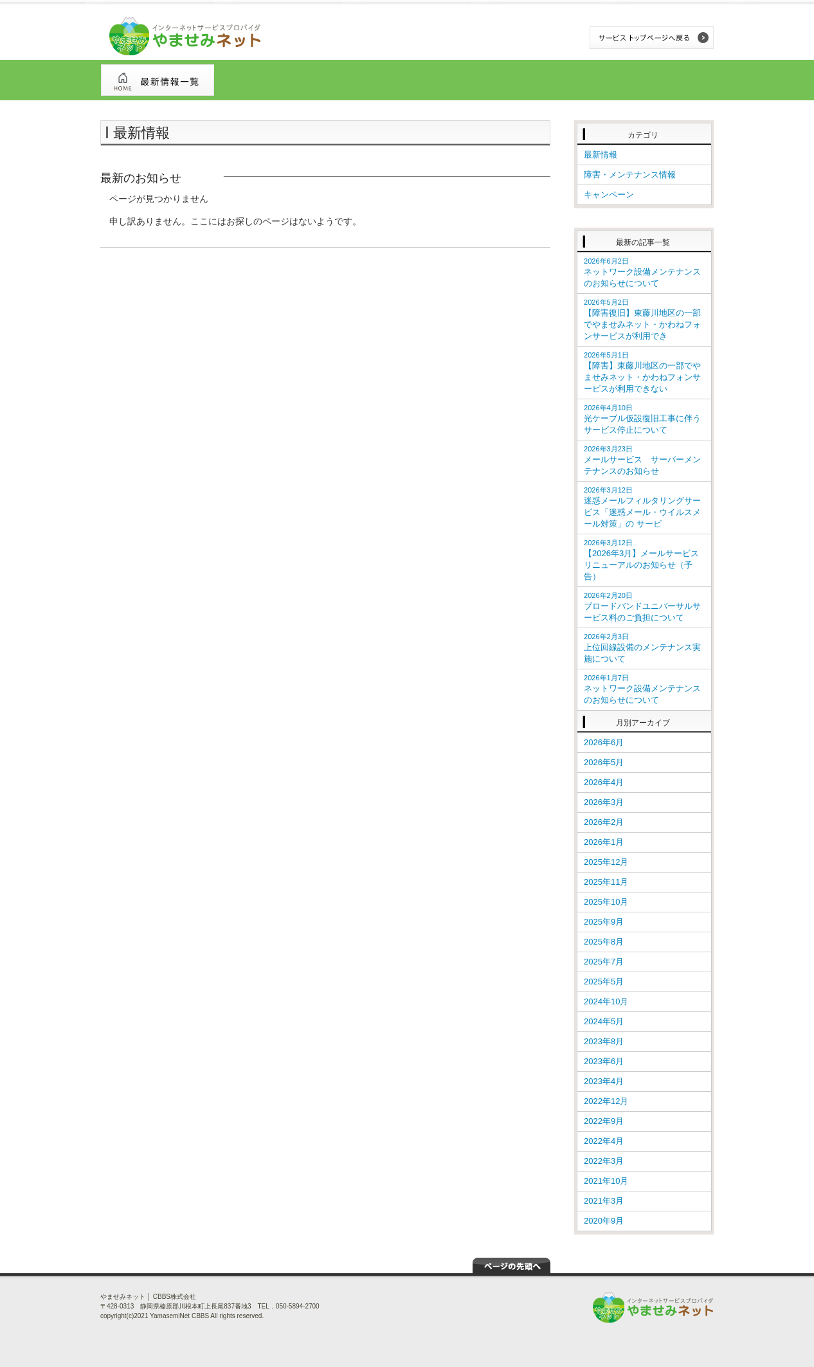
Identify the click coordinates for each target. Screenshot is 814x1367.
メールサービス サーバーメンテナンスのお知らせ (642, 460)
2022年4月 (604, 1141)
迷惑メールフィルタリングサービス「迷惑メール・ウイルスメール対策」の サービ (642, 507)
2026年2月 (604, 822)
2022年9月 (604, 1121)
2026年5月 (604, 762)
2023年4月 (604, 1081)
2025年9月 (604, 922)
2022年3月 (604, 1161)
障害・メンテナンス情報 (630, 174)
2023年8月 (604, 1041)
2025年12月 (606, 862)
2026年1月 (604, 842)
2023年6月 (604, 1061)
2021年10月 (606, 1181)
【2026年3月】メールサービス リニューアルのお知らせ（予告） (641, 560)
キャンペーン (609, 194)
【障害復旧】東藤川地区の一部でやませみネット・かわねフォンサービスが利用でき (642, 319)
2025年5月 (604, 981)
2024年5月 (604, 1021)
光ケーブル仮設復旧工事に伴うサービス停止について (642, 419)
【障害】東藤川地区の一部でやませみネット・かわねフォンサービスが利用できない (642, 372)
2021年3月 (604, 1201)
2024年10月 (606, 1001)
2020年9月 (604, 1221)
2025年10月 (606, 902)
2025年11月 (606, 882)
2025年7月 (604, 961)
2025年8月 (604, 941)
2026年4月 (604, 782)
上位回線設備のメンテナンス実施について (642, 648)
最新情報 (600, 154)
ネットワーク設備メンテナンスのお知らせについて (642, 272)
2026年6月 (604, 742)
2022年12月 (606, 1101)
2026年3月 (604, 802)
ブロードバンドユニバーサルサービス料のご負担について (642, 607)
